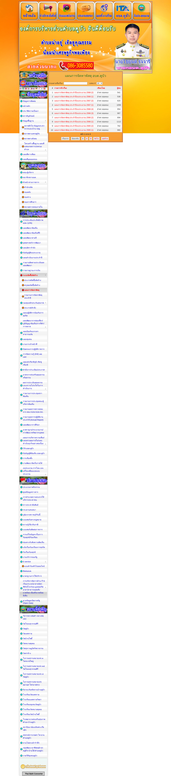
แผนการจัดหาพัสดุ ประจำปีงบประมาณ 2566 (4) (74, 109)
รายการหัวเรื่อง (60, 88)
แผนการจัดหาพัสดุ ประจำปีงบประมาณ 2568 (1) (74, 97)
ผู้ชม (119, 88)
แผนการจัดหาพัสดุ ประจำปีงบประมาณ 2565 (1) (74, 130)
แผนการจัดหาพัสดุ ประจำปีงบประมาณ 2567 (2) (74, 101)
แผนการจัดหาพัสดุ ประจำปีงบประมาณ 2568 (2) (74, 92)
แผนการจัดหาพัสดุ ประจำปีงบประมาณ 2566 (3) (74, 113)
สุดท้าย (105, 139)
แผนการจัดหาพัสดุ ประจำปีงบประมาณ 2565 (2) (74, 126)
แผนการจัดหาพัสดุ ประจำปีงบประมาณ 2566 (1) (74, 122)
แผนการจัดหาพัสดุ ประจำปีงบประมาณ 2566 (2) (74, 117)
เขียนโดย (101, 88)
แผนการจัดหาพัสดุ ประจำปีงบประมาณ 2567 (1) (74, 105)
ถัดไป (96, 139)
